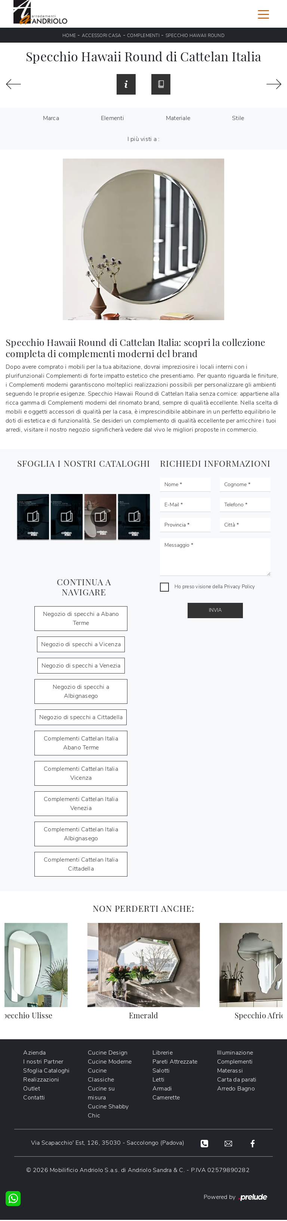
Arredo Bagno (236, 1090)
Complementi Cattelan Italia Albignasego (81, 835)
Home (69, 36)
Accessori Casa (101, 36)
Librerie (162, 1054)
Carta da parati (237, 1081)
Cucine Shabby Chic (108, 1112)
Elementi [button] (112, 119)
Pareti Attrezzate (174, 1063)
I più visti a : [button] (143, 140)
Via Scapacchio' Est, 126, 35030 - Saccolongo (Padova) (106, 1144)
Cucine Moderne (110, 1063)
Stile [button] (238, 119)
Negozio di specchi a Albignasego (81, 692)
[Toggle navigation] (263, 14)
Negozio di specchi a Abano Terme (81, 619)
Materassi (230, 1072)
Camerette (166, 1099)
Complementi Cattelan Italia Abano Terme (81, 744)
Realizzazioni (41, 1081)
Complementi (143, 36)
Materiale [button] (178, 119)
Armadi (162, 1090)
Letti (158, 1081)
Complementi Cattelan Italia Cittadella (81, 865)
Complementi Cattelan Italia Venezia (81, 804)
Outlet (31, 1090)
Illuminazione (235, 1054)
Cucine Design (107, 1054)
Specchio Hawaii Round (195, 36)
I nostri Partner (43, 1063)
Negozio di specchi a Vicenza (81, 645)
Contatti (34, 1099)
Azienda (34, 1054)
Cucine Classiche (101, 1076)
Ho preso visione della (215, 588)
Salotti (161, 1072)
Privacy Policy (239, 588)
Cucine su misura (101, 1094)
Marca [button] (51, 119)
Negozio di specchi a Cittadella (81, 718)
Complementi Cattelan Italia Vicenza (81, 774)
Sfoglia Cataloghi (46, 1072)
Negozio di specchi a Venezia (81, 667)
